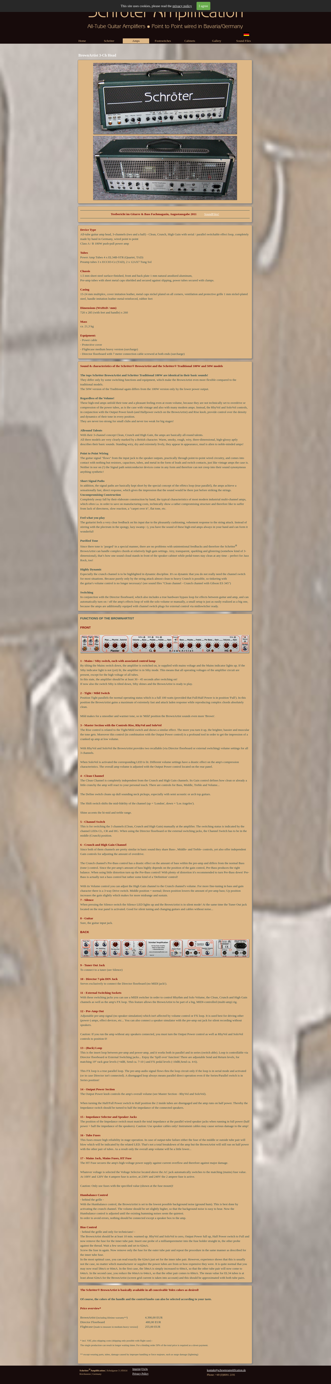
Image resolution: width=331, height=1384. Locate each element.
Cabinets (189, 41)
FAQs (144, 1369)
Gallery (216, 41)
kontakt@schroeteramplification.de (226, 1370)
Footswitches (163, 41)
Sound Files (243, 41)
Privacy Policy (140, 1373)
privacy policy (182, 6)
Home (82, 41)
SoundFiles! (211, 214)
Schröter (109, 41)
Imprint (136, 1369)
